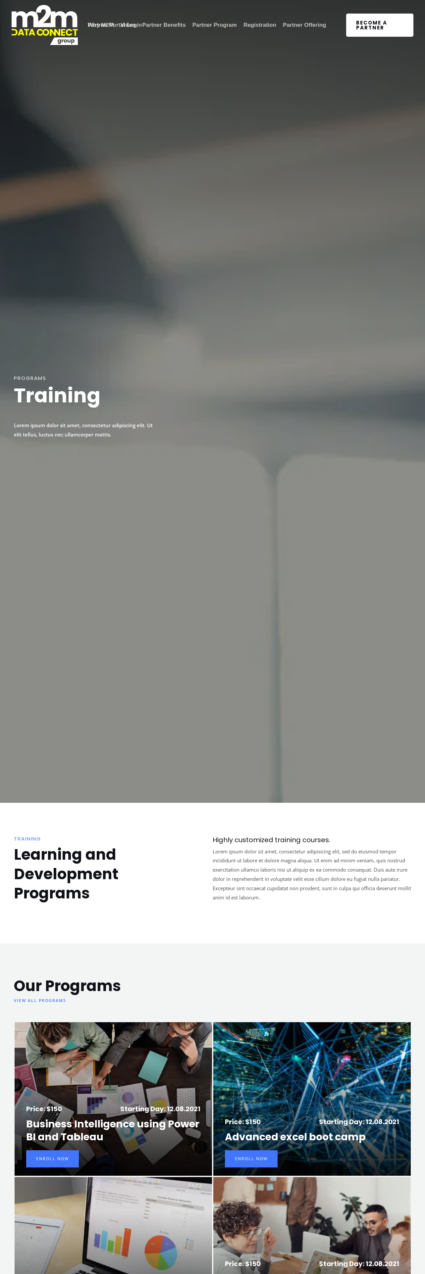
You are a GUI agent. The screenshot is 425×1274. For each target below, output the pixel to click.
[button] (379, 25)
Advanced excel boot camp (295, 1137)
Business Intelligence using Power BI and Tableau (112, 1130)
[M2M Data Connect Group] (45, 25)
